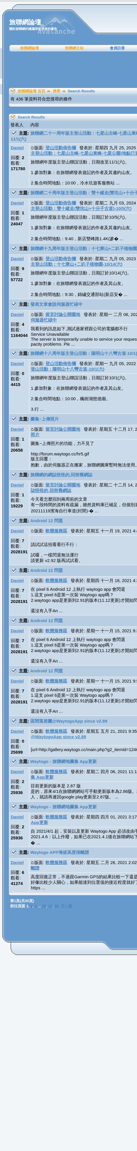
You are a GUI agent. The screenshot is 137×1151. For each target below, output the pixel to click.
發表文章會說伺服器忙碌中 (56, 304)
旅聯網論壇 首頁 (31, 91)
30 (56, 906)
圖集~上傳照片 (44, 418)
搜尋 (56, 91)
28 (44, 906)
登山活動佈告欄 (60, 147)
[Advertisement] (70, 70)
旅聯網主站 (74, 48)
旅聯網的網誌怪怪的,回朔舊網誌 (61, 474)
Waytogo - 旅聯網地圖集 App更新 (63, 761)
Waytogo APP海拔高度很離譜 (59, 852)
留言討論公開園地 (62, 314)
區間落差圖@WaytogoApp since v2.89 (68, 721)
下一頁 (66, 906)
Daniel (17, 147)
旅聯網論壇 (29, 48)
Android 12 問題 (46, 520)
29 (50, 906)
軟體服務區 (56, 530)
